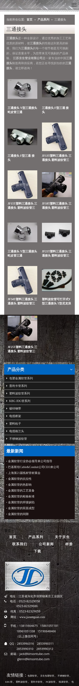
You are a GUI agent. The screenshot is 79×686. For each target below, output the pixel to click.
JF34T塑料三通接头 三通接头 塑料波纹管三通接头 (22, 302)
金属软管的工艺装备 (21, 490)
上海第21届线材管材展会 (24, 473)
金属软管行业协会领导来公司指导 (30, 461)
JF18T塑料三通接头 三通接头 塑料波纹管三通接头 (56, 206)
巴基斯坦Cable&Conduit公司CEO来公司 (33, 467)
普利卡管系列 (16, 386)
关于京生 (62, 537)
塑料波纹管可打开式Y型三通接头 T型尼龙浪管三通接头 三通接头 (56, 302)
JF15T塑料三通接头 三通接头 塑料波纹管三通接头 (22, 206)
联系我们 (19, 544)
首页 (13, 537)
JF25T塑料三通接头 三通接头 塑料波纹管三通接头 (22, 349)
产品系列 (35, 537)
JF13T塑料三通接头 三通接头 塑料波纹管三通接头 (56, 158)
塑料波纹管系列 (18, 393)
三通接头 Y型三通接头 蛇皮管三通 (22, 110)
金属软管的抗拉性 (20, 478)
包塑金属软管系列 (19, 378)
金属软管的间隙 (18, 514)
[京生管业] (27, 576)
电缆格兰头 (15, 431)
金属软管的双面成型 (21, 508)
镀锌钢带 (13, 408)
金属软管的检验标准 (21, 496)
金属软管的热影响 (20, 484)
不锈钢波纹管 (16, 438)
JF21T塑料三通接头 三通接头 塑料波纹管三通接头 (56, 254)
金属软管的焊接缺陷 (21, 502)
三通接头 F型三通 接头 (55, 110)
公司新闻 (46, 544)
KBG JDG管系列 (18, 401)
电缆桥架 (13, 416)
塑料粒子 (13, 423)
